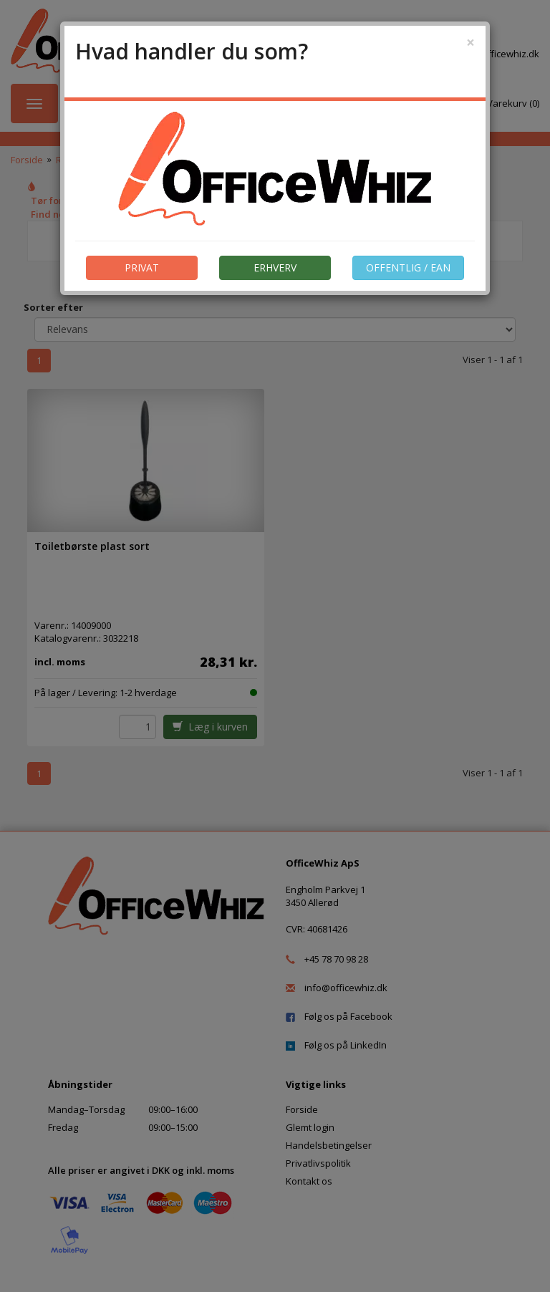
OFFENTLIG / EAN (408, 267)
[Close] (470, 42)
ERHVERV (275, 267)
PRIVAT (142, 267)
